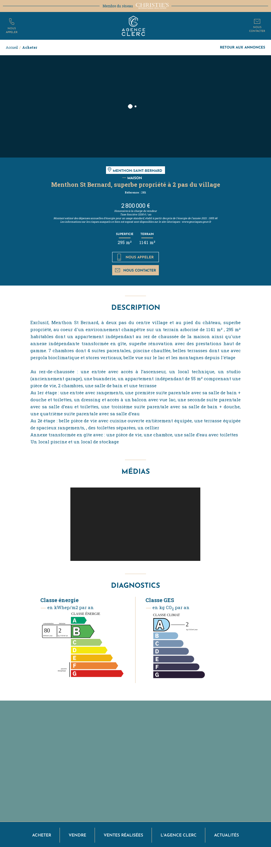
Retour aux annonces (242, 47)
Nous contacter (135, 270)
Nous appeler (135, 257)
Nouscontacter (257, 28)
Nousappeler (12, 30)
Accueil (12, 47)
